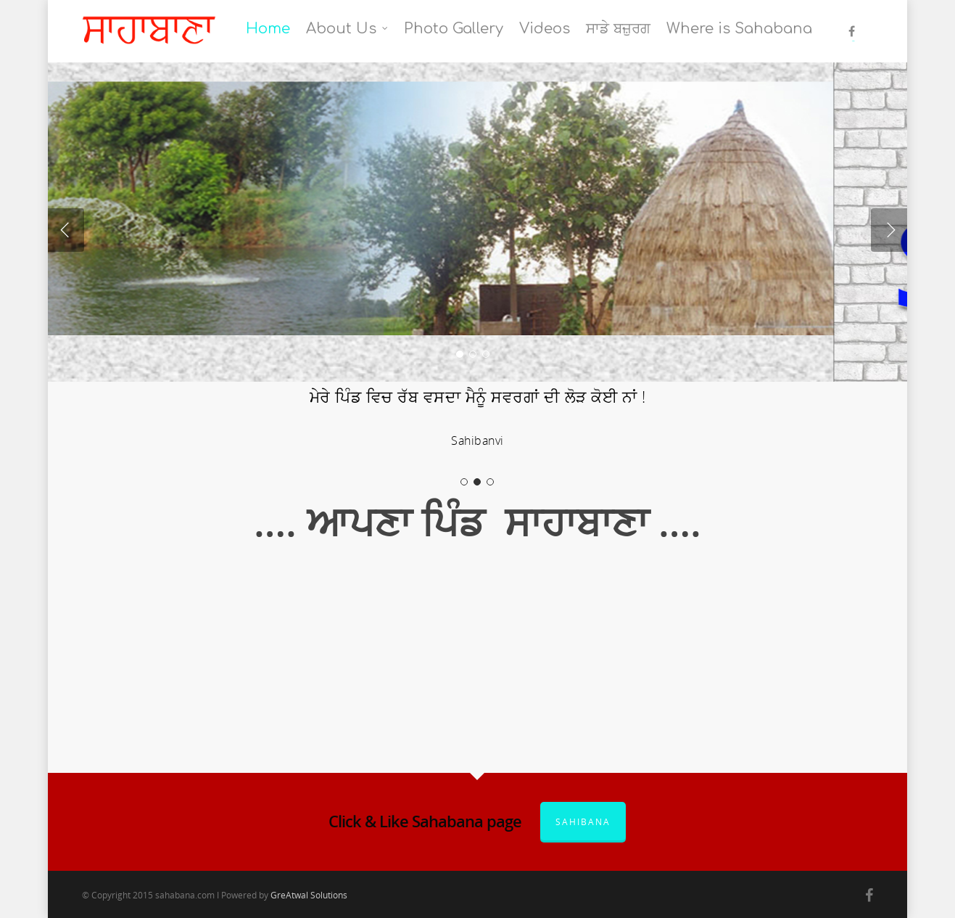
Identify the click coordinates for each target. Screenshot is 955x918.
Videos (544, 28)
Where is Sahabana (739, 28)
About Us (347, 29)
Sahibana (583, 822)
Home (268, 28)
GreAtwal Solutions (308, 895)
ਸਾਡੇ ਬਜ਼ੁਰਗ (618, 28)
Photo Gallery (453, 28)
